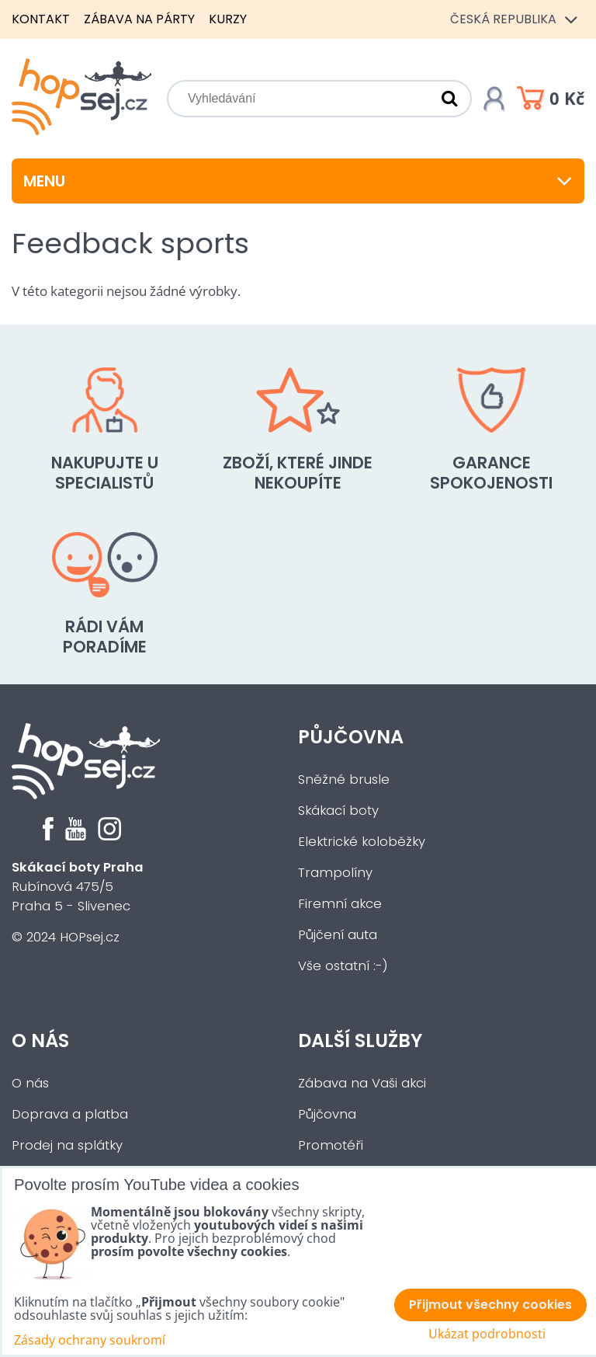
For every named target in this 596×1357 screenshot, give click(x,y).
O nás (40, 1040)
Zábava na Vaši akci (362, 1083)
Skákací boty (338, 810)
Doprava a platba (70, 1114)
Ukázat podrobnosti (487, 1334)
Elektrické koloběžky (361, 842)
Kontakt (41, 19)
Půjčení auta (337, 935)
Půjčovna (351, 737)
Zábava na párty (139, 19)
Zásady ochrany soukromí (89, 1339)
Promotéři (330, 1145)
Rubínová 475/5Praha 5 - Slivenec (78, 886)
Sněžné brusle (344, 779)
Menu (298, 181)
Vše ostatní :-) (343, 966)
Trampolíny (335, 873)
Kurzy (228, 19)
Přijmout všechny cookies (490, 1305)
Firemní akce (340, 904)
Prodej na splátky (67, 1145)
